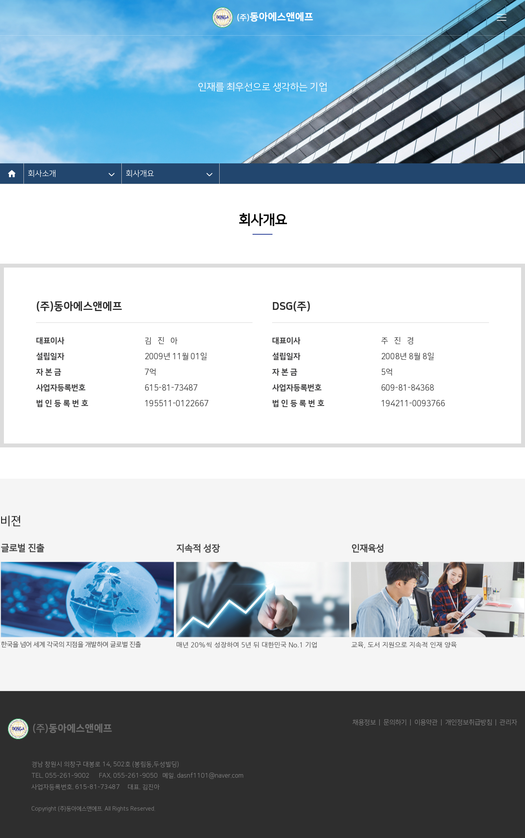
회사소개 (42, 173)
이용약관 (426, 722)
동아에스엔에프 (263, 17)
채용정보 (364, 722)
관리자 (508, 722)
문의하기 (395, 722)
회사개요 (140, 173)
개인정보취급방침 (468, 722)
